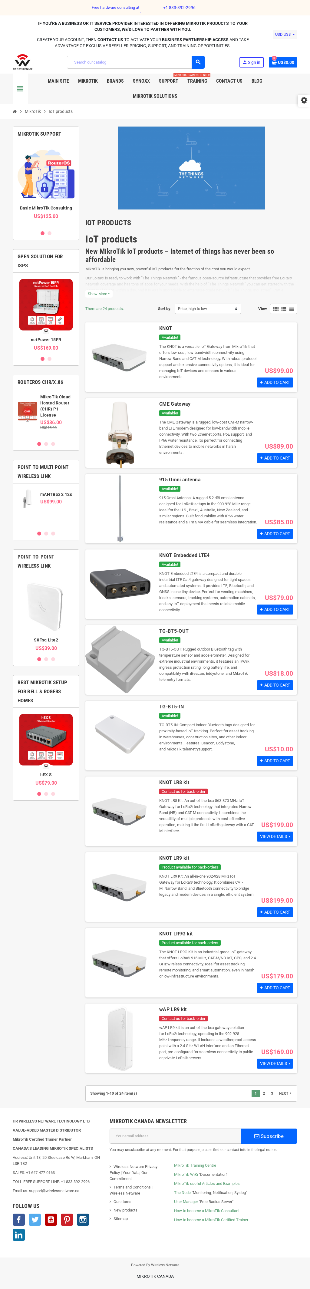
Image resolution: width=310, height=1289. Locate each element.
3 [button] (53, 444)
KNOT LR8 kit (174, 782)
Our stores (122, 1201)
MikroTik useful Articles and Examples (207, 1183)
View (262, 308)
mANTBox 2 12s (56, 494)
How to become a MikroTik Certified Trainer (211, 1220)
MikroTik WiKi (186, 1174)
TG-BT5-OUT (174, 631)
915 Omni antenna (180, 480)
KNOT (165, 328)
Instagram (83, 1220)
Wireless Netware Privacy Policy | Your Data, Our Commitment (133, 1172)
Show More (99, 294)
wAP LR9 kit (173, 1009)
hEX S (46, 774)
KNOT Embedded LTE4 (184, 555)
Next (285, 1093)
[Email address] (175, 1136)
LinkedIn (19, 1235)
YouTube (51, 1220)
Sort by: (165, 308)
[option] (46, 185)
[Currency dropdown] (285, 34)
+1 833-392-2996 (179, 7)
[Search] (135, 62)
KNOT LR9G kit (176, 934)
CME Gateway (175, 404)
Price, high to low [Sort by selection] (192, 308)
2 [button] (49, 233)
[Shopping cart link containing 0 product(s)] (283, 62)
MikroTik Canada (155, 1276)
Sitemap (121, 1218)
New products (125, 1210)
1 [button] (43, 233)
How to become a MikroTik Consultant (206, 1210)
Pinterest (67, 1220)
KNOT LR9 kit (174, 858)
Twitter (35, 1220)
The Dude (182, 1192)
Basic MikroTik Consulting (46, 208)
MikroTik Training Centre (195, 1165)
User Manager (186, 1201)
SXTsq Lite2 (46, 640)
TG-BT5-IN (171, 707)
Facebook (19, 1220)
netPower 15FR (46, 339)
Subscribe (269, 1136)
